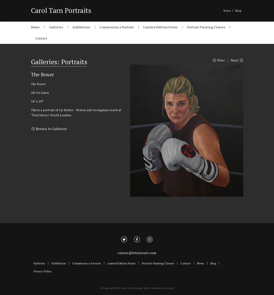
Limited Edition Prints (160, 27)
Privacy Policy (43, 271)
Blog (238, 11)
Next (234, 60)
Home (35, 27)
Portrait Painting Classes (206, 27)
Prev (221, 60)
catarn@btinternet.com (137, 253)
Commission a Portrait (117, 27)
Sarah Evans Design (163, 288)
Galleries (56, 27)
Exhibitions (81, 27)
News (227, 11)
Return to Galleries (51, 129)
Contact (41, 38)
